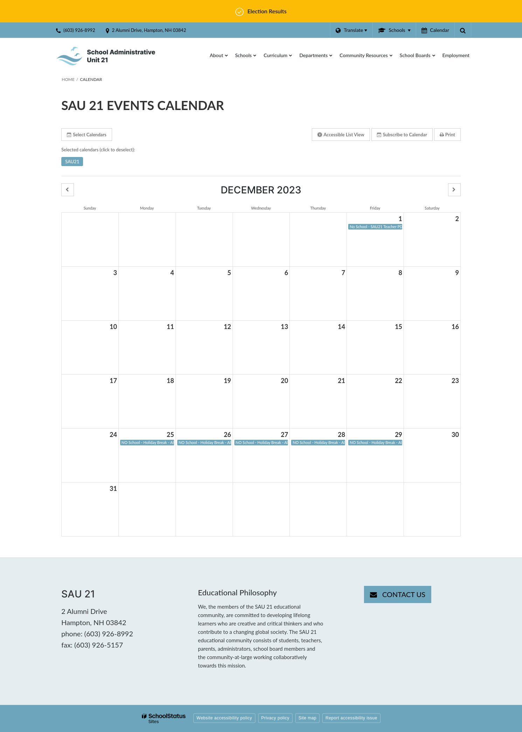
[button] (67, 189)
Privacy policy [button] (275, 718)
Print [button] (447, 134)
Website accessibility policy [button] (224, 718)
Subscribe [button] (402, 134)
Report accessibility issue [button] (351, 718)
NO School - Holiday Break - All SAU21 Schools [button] (148, 442)
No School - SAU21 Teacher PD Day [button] (376, 226)
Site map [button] (307, 718)
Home (68, 79)
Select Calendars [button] (87, 134)
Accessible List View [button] (340, 134)
